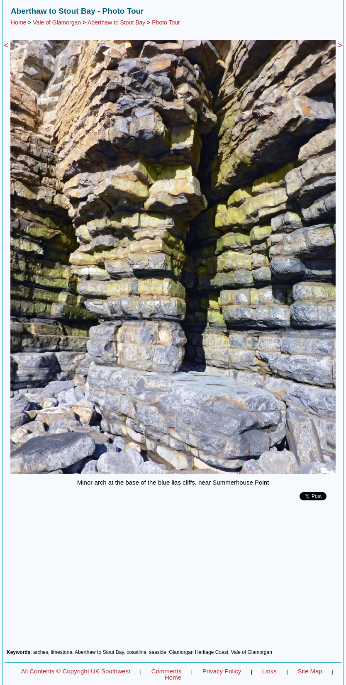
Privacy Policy (221, 671)
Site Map (309, 671)
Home (18, 22)
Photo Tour (166, 22)
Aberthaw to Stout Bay (116, 22)
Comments (166, 671)
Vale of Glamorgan (57, 22)
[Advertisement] (173, 578)
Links (269, 671)
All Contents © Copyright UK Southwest (75, 671)
